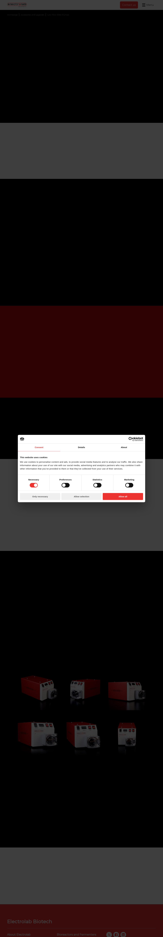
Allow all (123, 496)
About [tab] (124, 447)
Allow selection (81, 496)
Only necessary (40, 496)
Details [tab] (81, 447)
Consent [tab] (39, 447)
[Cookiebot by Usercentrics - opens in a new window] (130, 439)
